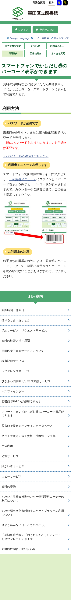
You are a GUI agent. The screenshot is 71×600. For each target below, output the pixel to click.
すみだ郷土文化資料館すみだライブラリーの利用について (33, 512)
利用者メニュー (58, 46)
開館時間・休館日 (13, 310)
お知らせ (35, 46)
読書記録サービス (13, 360)
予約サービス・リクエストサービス (24, 330)
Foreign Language (19, 38)
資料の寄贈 (9, 486)
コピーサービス (11, 476)
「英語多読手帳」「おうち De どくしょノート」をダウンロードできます (33, 536)
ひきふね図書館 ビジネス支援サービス (26, 381)
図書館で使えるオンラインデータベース (27, 425)
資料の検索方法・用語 (16, 340)
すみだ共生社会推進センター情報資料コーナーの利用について (33, 498)
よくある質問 (58, 53)
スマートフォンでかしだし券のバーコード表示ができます (33, 413)
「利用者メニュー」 (22, 179)
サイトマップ (61, 38)
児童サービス (10, 456)
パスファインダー (13, 391)
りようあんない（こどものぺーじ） (24, 524)
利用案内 (12, 53)
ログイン (21, 29)
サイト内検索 (41, 38)
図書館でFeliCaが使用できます (21, 401)
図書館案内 (35, 53)
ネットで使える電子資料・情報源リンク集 (28, 435)
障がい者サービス (13, 466)
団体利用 (7, 445)
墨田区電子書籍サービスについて (23, 350)
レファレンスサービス (16, 371)
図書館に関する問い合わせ (19, 549)
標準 (51, 2)
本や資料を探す (13, 46)
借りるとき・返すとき (16, 320)
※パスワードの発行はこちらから (25, 156)
